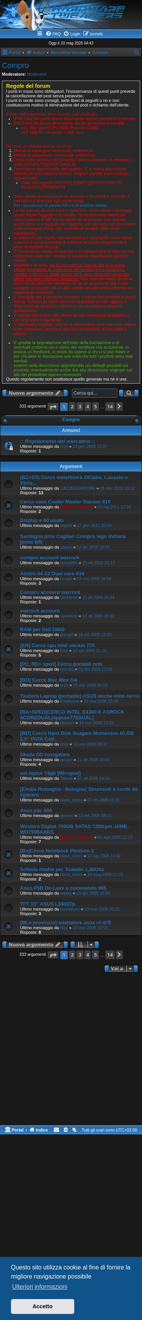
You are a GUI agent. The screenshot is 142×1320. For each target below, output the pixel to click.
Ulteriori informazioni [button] (39, 1287)
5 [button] (95, 406)
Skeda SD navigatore (45, 754)
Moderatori (37, 74)
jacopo (66, 759)
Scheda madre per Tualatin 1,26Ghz (62, 869)
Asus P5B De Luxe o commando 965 (63, 888)
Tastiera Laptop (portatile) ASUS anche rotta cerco (79, 696)
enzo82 (67, 669)
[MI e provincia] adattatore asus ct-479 (65, 922)
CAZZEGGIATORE (77, 488)
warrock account (40, 611)
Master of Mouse (76, 507)
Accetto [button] (43, 1306)
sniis (64, 685)
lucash (66, 578)
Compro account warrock (50, 592)
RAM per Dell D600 (42, 629)
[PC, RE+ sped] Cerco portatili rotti (61, 664)
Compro (15, 65)
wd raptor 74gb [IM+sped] (50, 773)
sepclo (66, 525)
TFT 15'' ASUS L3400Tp (47, 904)
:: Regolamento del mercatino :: (57, 441)
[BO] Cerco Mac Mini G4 (48, 680)
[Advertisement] (71, 1049)
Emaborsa (69, 701)
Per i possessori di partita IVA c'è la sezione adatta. (61, 205)
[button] (53, 406)
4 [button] (87, 406)
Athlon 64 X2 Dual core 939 (52, 573)
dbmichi (67, 722)
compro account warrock (50, 557)
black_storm (71, 800)
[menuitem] (53, 33)
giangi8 (66, 634)
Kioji (64, 446)
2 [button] (72, 406)
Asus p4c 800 (36, 810)
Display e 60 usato (42, 520)
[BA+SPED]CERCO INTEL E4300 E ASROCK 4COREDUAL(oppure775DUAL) (72, 714)
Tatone (66, 778)
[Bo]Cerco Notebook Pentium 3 (57, 851)
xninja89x (69, 562)
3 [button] (79, 406)
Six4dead (69, 597)
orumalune (70, 909)
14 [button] (110, 406)
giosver (66, 815)
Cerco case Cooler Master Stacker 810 (65, 502)
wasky (66, 893)
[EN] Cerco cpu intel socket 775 (57, 645)
